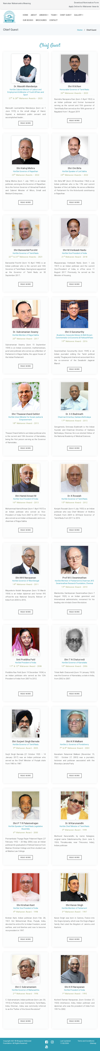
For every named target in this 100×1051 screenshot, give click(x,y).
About (34, 15)
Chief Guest (65, 15)
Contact (53, 20)
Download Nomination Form (86, 3)
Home (25, 15)
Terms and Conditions (86, 1041)
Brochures (41, 20)
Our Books (28, 20)
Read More (25, 123)
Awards (43, 15)
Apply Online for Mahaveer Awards (84, 6)
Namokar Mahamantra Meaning (17, 3)
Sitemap (93, 1043)
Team (54, 15)
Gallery (78, 15)
